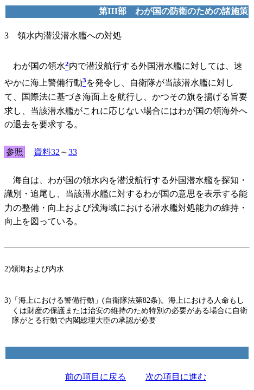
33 (72, 152)
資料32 (47, 152)
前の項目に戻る (95, 376)
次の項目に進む (175, 376)
